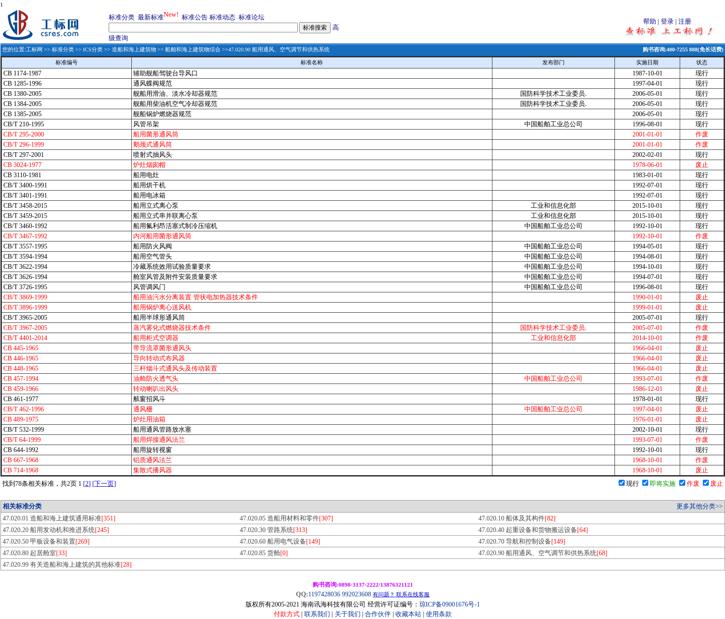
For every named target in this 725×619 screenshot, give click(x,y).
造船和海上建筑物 (134, 49)
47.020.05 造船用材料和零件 (286, 518)
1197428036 (324, 594)
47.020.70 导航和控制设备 (522, 541)
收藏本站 (408, 614)
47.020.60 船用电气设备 (280, 541)
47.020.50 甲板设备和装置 (46, 541)
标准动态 (222, 17)
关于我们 (348, 614)
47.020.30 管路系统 (273, 529)
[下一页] (104, 483)
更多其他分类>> (699, 506)
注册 (684, 21)
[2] (87, 483)
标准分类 (122, 17)
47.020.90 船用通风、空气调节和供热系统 (543, 553)
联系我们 (317, 614)
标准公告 (195, 17)
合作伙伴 (378, 614)
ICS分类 (93, 49)
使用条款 (439, 614)
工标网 (34, 49)
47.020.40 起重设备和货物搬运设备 (533, 529)
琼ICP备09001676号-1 (449, 604)
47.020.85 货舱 (264, 553)
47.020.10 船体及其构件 (517, 518)
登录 (667, 21)
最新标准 (151, 17)
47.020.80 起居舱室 (35, 553)
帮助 (649, 21)
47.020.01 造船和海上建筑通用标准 (59, 518)
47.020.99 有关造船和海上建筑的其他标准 (67, 564)
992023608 (356, 594)
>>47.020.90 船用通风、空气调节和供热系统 (275, 49)
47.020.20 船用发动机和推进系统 (56, 529)
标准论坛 (251, 17)
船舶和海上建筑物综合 (193, 49)
